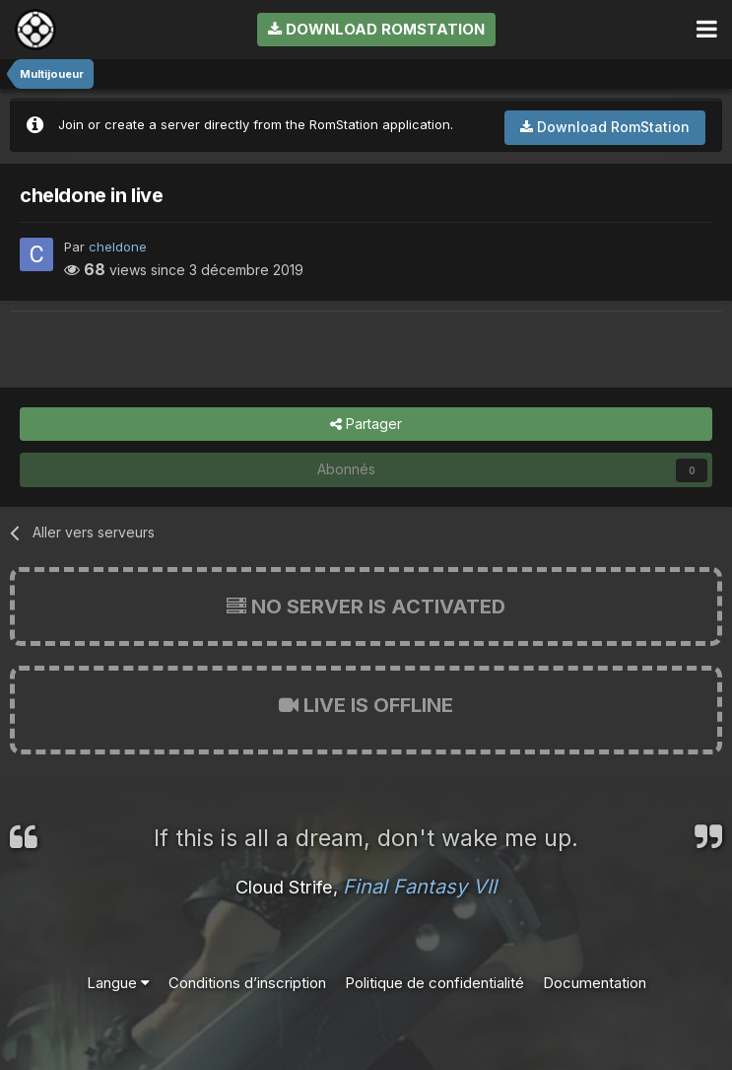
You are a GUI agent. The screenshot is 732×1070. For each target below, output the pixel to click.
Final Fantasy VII (420, 886)
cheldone (118, 246)
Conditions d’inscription (247, 982)
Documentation (594, 982)
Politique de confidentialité (434, 982)
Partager (366, 424)
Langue (118, 982)
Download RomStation (376, 29)
